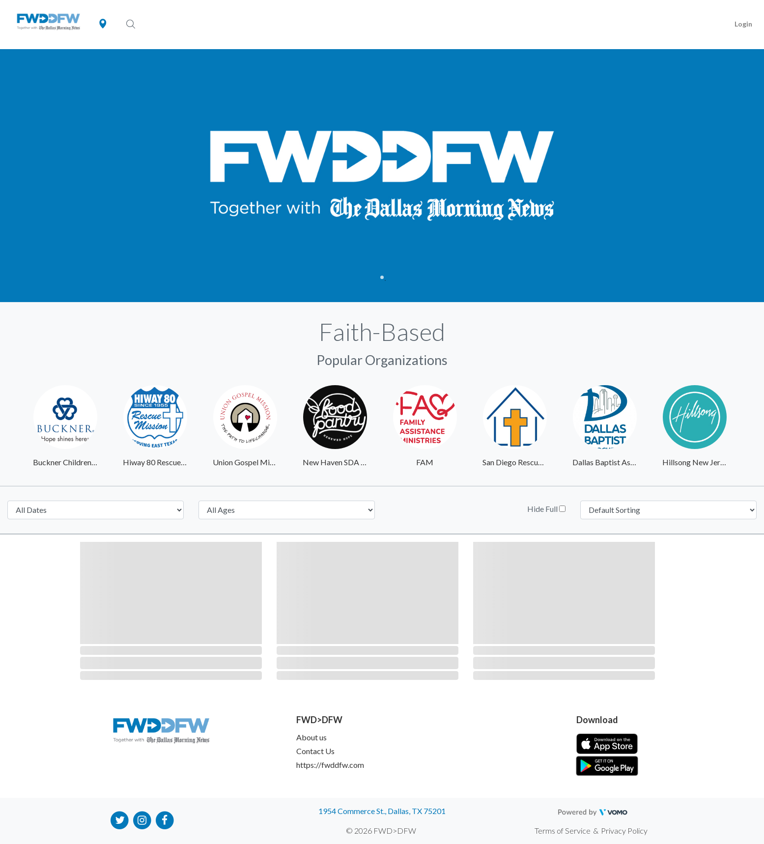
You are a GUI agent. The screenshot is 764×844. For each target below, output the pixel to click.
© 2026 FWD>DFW (381, 830)
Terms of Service (563, 830)
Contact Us (315, 751)
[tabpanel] (382, 175)
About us (311, 737)
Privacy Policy (624, 830)
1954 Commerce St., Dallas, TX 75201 (382, 811)
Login (743, 24)
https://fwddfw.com (330, 764)
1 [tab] (382, 277)
